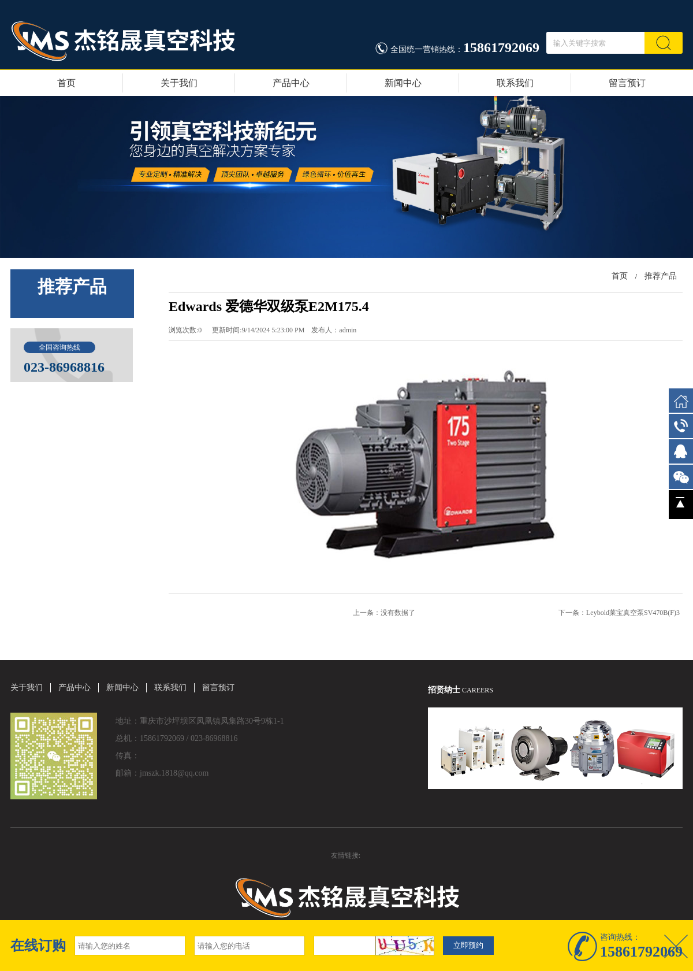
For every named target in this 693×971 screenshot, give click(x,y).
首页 (66, 83)
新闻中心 (403, 83)
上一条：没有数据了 (384, 613)
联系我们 (515, 83)
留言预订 (627, 83)
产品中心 (291, 83)
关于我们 (179, 83)
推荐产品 (660, 276)
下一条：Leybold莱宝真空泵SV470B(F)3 (619, 613)
